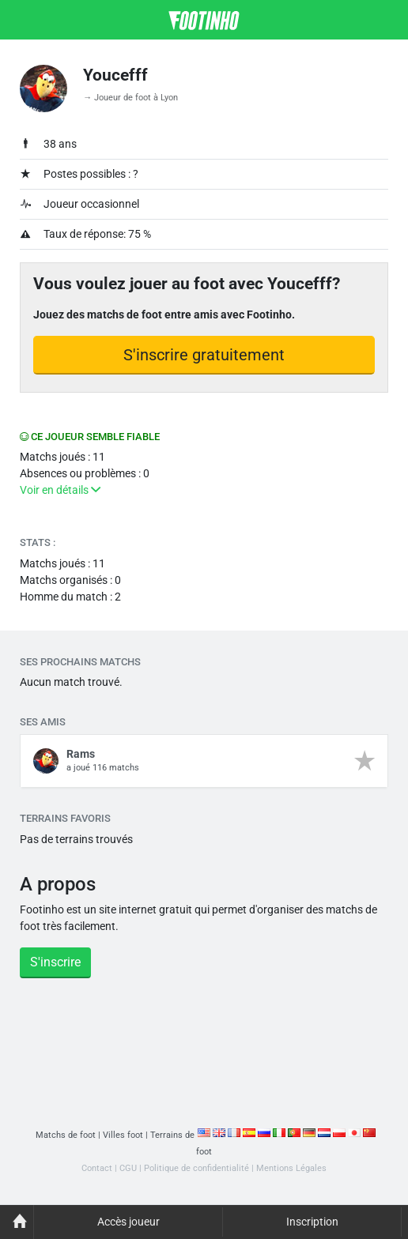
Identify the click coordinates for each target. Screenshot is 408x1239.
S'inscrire (55, 962)
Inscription (312, 1221)
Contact (96, 1168)
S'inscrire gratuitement (204, 354)
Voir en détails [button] (60, 490)
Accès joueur (128, 1221)
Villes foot (123, 1135)
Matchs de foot (66, 1135)
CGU (128, 1168)
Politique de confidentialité (196, 1168)
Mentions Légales (291, 1168)
